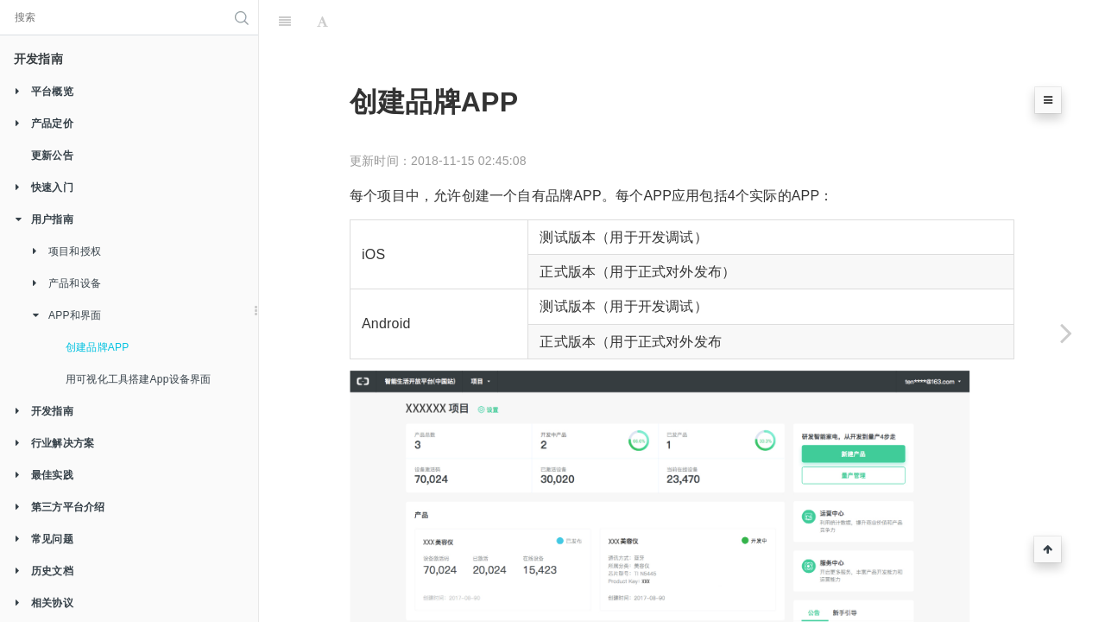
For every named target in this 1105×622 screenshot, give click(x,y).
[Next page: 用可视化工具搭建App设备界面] (1066, 332)
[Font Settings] (322, 21)
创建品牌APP (97, 347)
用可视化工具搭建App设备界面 (138, 379)
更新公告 (52, 155)
